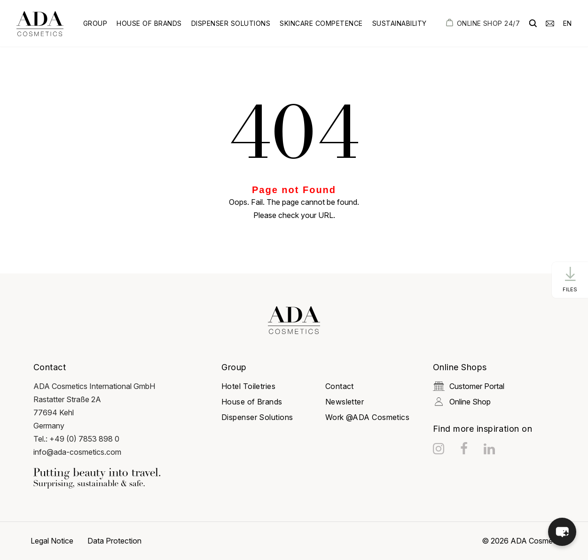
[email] (550, 23)
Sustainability (399, 23)
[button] (562, 532)
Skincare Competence (321, 23)
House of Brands (149, 23)
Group (95, 23)
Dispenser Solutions (231, 23)
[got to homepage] (39, 23)
